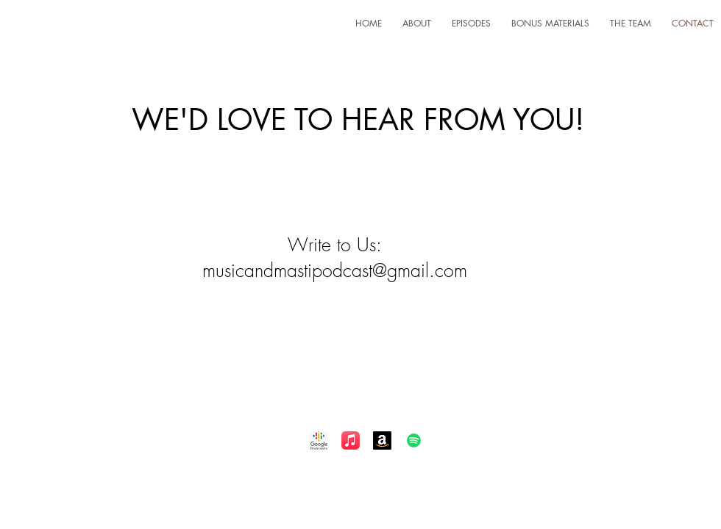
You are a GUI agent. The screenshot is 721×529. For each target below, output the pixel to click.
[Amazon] (382, 440)
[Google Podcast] (319, 440)
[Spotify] (414, 440)
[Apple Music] (350, 440)
